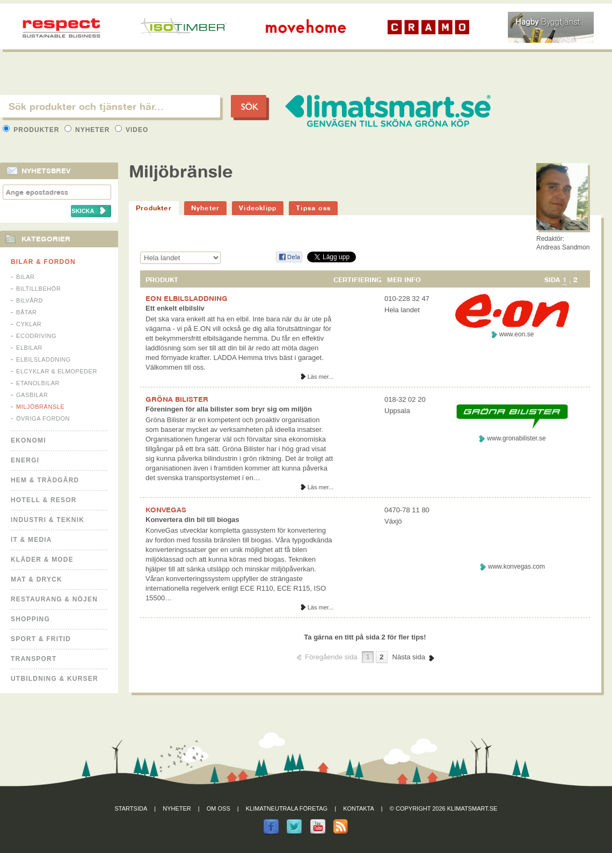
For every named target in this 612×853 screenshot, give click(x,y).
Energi (25, 460)
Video (132, 130)
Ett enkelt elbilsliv (175, 308)
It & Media (31, 539)
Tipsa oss (313, 208)
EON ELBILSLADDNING (186, 298)
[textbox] (110, 106)
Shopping (30, 619)
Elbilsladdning (43, 359)
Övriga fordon (43, 418)
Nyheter (88, 130)
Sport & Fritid (41, 639)
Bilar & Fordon (43, 262)
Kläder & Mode (42, 559)
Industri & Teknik (47, 520)
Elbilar (29, 347)
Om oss (218, 808)
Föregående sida (331, 657)
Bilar (25, 277)
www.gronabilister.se (516, 438)
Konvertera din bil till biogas (192, 520)
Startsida (131, 808)
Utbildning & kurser (54, 678)
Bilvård (29, 300)
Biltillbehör (38, 288)
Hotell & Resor (44, 500)
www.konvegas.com (516, 566)
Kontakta (358, 808)
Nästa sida (408, 657)
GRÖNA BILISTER (176, 399)
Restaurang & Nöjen (54, 599)
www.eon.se (516, 334)
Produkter (32, 130)
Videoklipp (257, 208)
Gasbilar (32, 395)
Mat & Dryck (36, 579)
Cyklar (28, 324)
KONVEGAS (165, 509)
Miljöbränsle (40, 406)
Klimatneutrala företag (286, 808)
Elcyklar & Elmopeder (56, 371)
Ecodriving (36, 336)
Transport (33, 659)
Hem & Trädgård (45, 480)
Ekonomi (28, 440)
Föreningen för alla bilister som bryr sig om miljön (228, 409)
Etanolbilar (38, 383)
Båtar (26, 312)
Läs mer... (320, 376)
